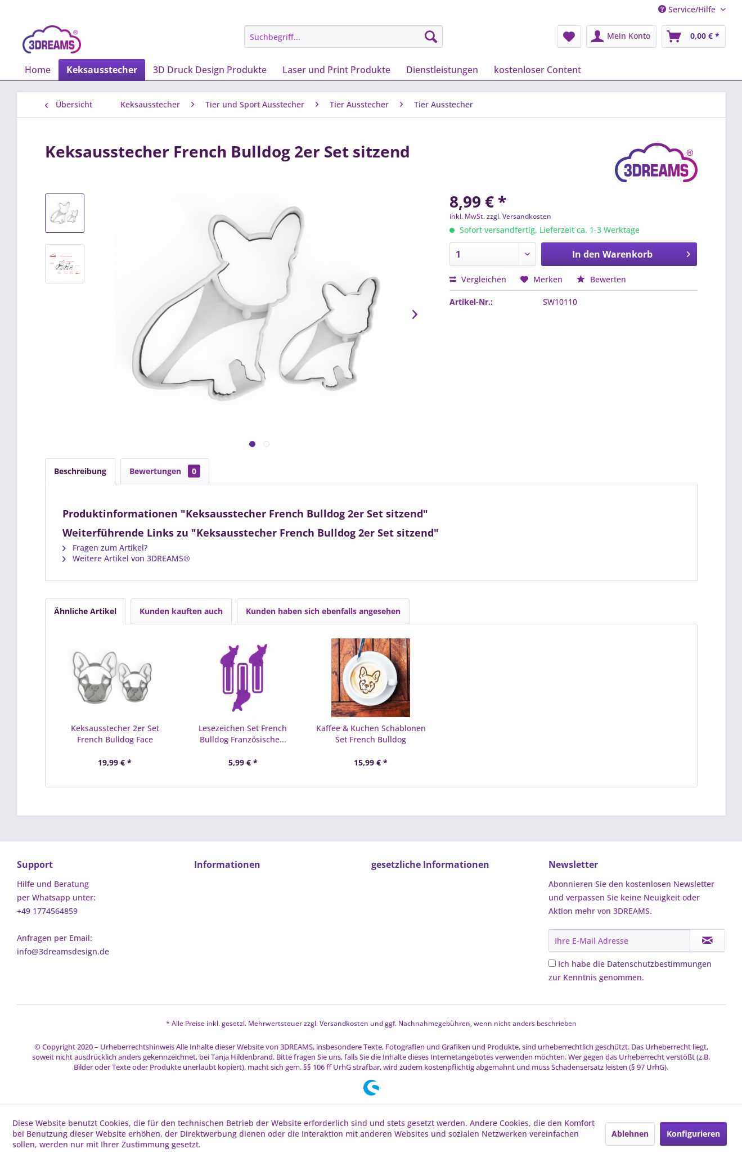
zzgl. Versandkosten (519, 216)
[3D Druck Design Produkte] (210, 69)
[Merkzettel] (569, 36)
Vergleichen (477, 279)
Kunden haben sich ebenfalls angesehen (323, 611)
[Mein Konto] (621, 36)
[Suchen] (431, 36)
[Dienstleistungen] (442, 69)
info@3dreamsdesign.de (63, 951)
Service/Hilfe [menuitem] (688, 9)
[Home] (38, 69)
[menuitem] (343, 36)
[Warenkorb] (694, 36)
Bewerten (601, 279)
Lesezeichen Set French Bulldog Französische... (243, 734)
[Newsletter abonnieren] (707, 940)
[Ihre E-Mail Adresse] (619, 940)
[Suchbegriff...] (343, 36)
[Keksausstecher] (102, 69)
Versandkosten (344, 1023)
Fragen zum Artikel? (104, 547)
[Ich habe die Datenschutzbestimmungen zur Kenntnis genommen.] (552, 963)
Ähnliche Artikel (85, 611)
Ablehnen (630, 1133)
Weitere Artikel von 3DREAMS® (126, 558)
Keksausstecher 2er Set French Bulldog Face (115, 734)
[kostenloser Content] (537, 69)
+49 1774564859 (47, 911)
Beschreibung (80, 471)
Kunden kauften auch (181, 611)
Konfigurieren (693, 1133)
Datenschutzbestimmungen (659, 963)
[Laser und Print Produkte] (336, 69)
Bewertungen (164, 471)
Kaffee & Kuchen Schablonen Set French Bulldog (371, 734)
